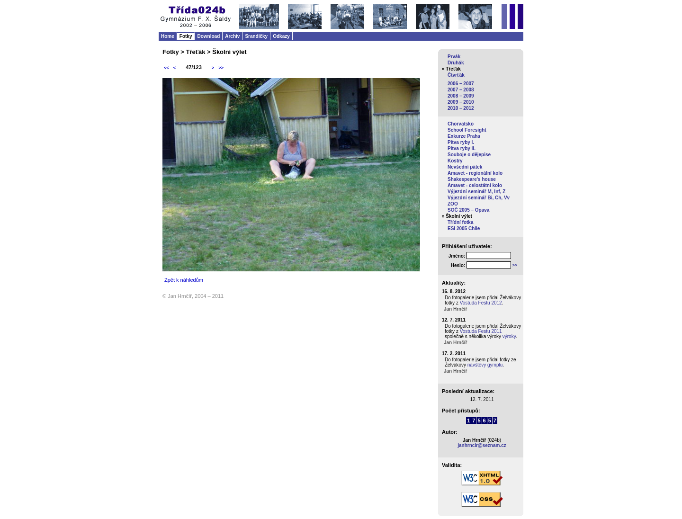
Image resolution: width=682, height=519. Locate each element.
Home (167, 36)
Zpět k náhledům (183, 280)
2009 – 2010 (461, 102)
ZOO (453, 203)
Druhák (456, 62)
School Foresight (467, 130)
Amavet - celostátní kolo (475, 185)
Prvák (454, 56)
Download (208, 36)
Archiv (232, 36)
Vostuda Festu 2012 (481, 302)
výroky (509, 336)
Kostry (455, 160)
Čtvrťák (456, 75)
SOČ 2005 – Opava (468, 210)
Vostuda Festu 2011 (481, 331)
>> (221, 67)
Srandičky (256, 36)
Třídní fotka (460, 222)
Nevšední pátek (465, 167)
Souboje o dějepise (469, 154)
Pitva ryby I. (461, 142)
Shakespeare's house (472, 179)
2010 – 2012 (461, 108)
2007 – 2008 (461, 89)
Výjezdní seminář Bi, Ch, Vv (479, 197)
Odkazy (281, 36)
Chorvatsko (461, 123)
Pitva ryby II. (462, 148)
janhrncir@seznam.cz (482, 445)
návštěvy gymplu (485, 364)
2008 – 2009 (461, 95)
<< (166, 67)
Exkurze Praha (464, 136)
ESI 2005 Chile (464, 228)
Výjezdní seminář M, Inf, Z (476, 191)
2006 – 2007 (461, 83)
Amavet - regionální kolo (475, 173)
